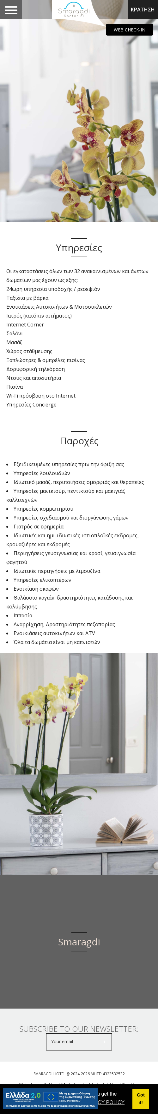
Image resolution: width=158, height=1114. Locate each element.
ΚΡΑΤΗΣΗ (143, 9)
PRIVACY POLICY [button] (104, 1102)
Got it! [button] (141, 1098)
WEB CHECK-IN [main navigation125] (129, 30)
